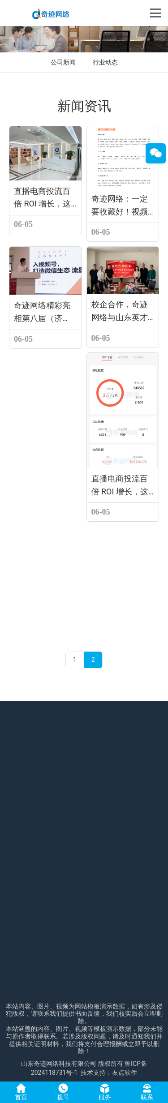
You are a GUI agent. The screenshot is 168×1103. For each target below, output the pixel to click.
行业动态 (105, 62)
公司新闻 (63, 62)
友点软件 (124, 1072)
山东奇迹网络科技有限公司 (58, 1063)
